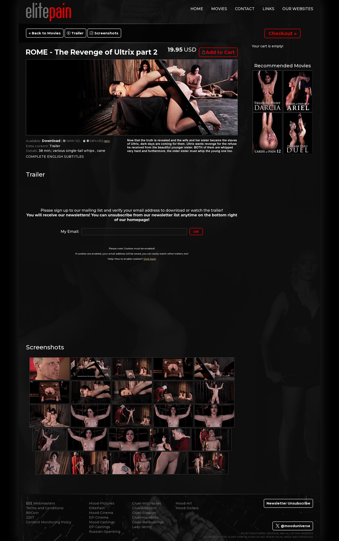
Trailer (77, 33)
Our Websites (297, 9)
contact (244, 9)
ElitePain (97, 508)
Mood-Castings (102, 522)
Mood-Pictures (101, 503)
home (196, 9)
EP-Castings (99, 527)
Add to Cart (220, 52)
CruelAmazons (144, 508)
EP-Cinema (98, 517)
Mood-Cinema (101, 513)
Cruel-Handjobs (145, 517)
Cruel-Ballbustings (148, 522)
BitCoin (32, 513)
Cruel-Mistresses (146, 503)
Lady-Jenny (142, 527)
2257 (30, 517)
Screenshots (106, 33)
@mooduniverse (292, 526)
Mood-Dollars (187, 508)
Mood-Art (184, 503)
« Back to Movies (45, 33)
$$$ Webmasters (40, 503)
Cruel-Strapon (144, 513)
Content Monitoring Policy (48, 522)
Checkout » (283, 33)
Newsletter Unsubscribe (288, 503)
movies (219, 9)
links (268, 9)
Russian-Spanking (104, 531)
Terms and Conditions (45, 508)
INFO (107, 141)
